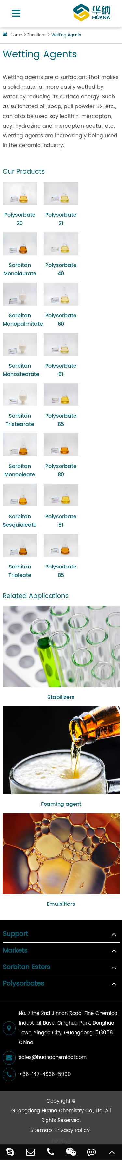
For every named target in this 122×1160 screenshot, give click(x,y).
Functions (36, 35)
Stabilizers (61, 697)
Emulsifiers (61, 904)
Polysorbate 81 (60, 520)
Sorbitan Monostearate (20, 370)
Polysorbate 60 (60, 319)
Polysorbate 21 (60, 219)
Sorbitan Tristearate (20, 420)
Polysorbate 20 (19, 219)
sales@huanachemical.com (45, 1058)
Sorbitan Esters (26, 967)
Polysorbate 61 (60, 370)
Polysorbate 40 (60, 269)
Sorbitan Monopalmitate (20, 319)
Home (16, 35)
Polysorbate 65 (60, 420)
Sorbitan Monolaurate (19, 269)
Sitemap (41, 1130)
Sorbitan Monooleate (19, 470)
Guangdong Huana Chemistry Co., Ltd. (57, 1111)
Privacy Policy (72, 1130)
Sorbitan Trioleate (19, 571)
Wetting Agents (66, 35)
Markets (15, 951)
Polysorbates (23, 984)
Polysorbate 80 (60, 470)
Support (15, 934)
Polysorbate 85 (60, 571)
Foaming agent (61, 804)
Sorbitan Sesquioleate (20, 520)
